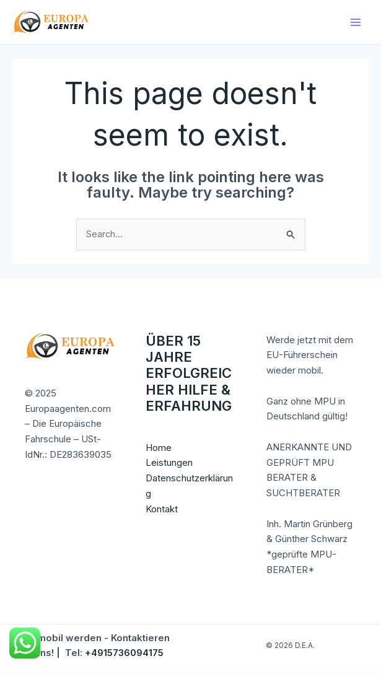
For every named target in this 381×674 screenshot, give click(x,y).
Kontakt (162, 509)
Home (159, 447)
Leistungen (169, 463)
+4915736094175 (124, 653)
